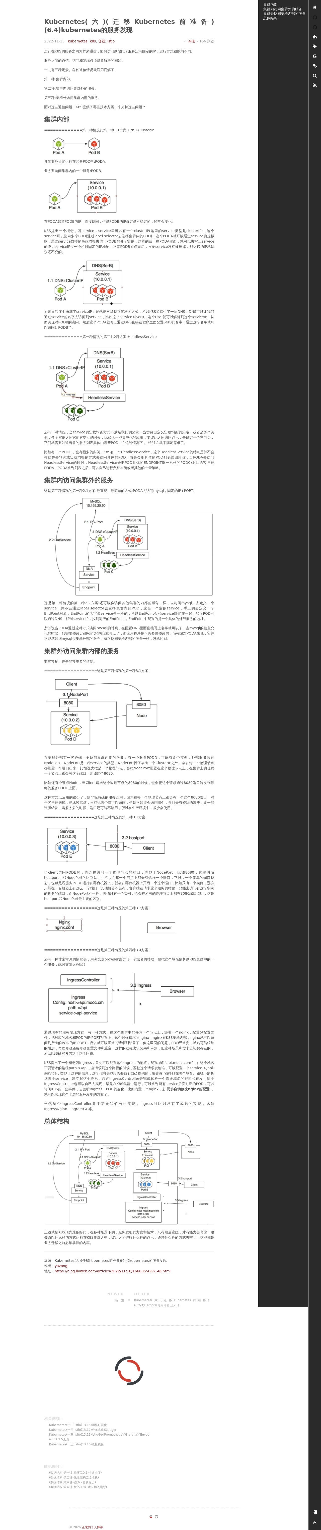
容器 (101, 41)
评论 (189, 41)
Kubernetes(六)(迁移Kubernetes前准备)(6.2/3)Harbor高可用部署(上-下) (171, 1299)
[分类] (314, 37)
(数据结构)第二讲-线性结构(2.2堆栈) (74, 1477)
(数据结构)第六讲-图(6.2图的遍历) (72, 1482)
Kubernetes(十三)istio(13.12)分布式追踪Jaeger (82, 1430)
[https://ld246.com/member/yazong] (150, 1517)
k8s (93, 41)
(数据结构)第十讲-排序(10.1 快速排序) (75, 1473)
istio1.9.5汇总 (59, 1439)
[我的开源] (314, 27)
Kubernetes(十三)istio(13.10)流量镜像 (76, 1444)
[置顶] (314, 1522)
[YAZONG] (314, 17)
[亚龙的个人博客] (314, 7)
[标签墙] (314, 46)
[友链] (314, 66)
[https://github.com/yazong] (156, 1517)
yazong (61, 1266)
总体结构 (270, 18)
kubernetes (78, 41)
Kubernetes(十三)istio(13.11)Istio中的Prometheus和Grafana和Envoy (99, 1434)
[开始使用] (314, 1513)
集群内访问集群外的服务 (282, 9)
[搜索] (314, 76)
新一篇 (86, 1297)
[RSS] (314, 86)
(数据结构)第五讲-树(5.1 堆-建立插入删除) (78, 1487)
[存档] (314, 56)
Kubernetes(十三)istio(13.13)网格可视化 (78, 1425)
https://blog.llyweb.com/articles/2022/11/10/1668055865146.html (113, 1271)
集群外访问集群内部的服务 (284, 14)
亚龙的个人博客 (92, 1527)
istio (111, 41)
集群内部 (270, 5)
